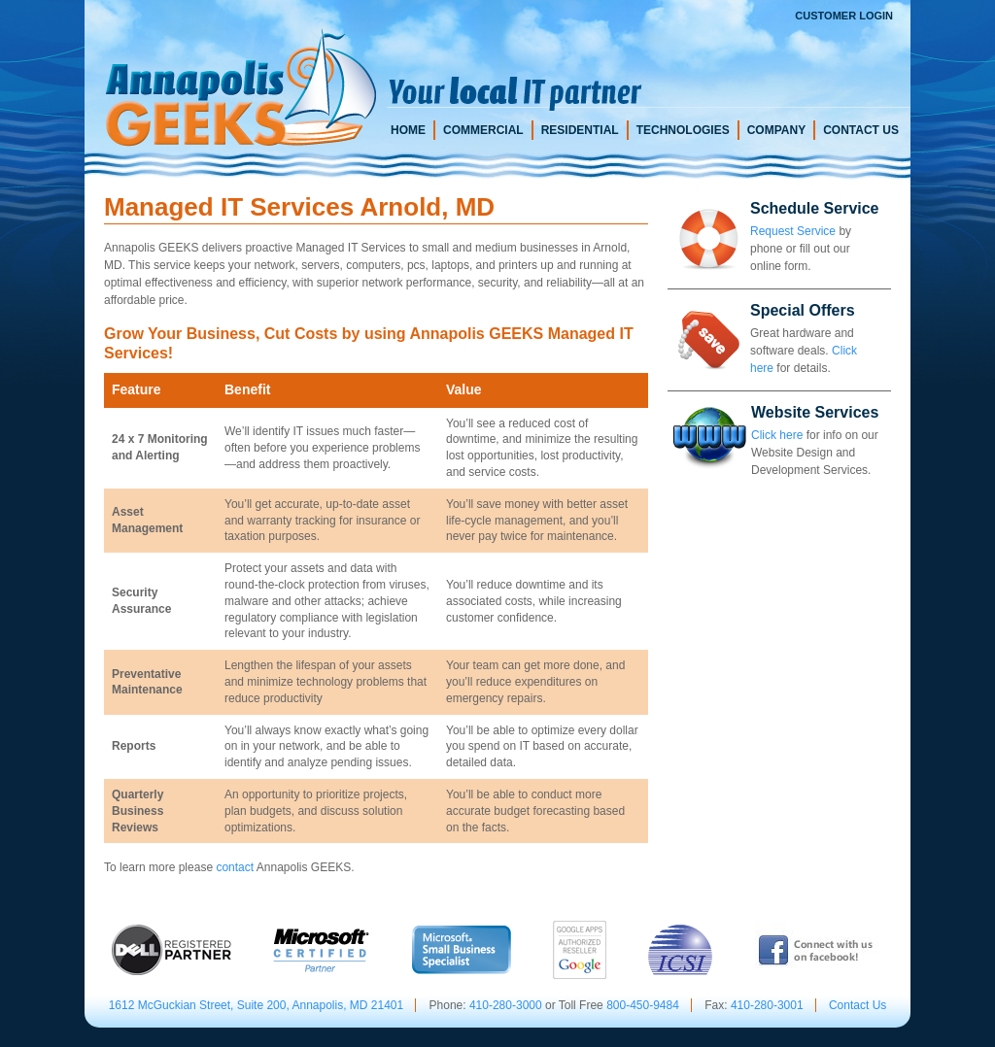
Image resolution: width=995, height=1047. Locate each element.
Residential (580, 130)
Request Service (793, 231)
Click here (777, 435)
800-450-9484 (642, 1005)
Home (408, 130)
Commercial (483, 130)
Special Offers (802, 310)
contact (235, 867)
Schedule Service (814, 208)
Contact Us (861, 130)
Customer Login (844, 15)
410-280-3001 (767, 1005)
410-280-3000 (505, 1005)
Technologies (683, 130)
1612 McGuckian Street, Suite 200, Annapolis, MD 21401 (256, 1005)
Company (776, 130)
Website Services (814, 412)
